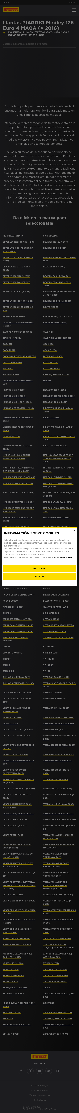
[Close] (75, 531)
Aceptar (39, 576)
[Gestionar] (39, 568)
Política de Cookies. (63, 557)
